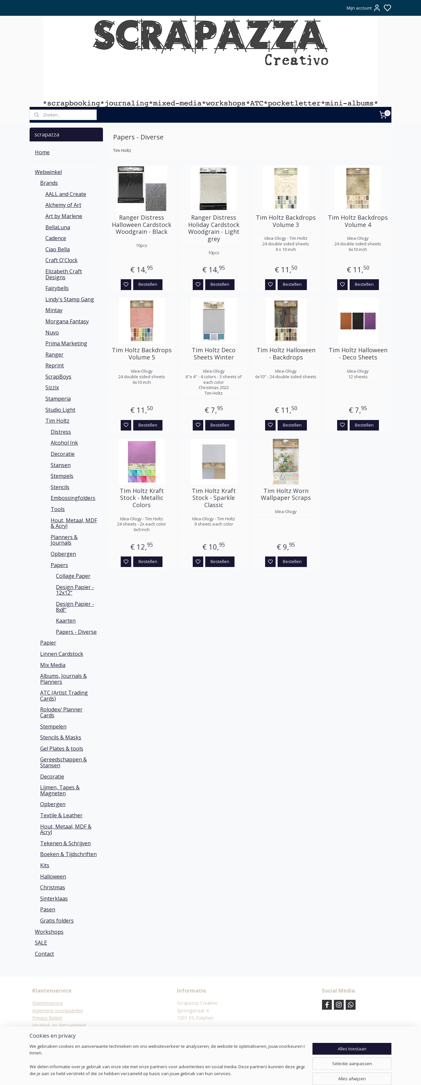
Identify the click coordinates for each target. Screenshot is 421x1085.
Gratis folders (57, 920)
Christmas (52, 887)
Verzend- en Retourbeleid (59, 1025)
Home (42, 152)
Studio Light (60, 409)
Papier (48, 642)
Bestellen (147, 284)
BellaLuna (57, 227)
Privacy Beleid (47, 1018)
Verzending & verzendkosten (62, 1032)
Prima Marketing (66, 343)
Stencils (60, 487)
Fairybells (57, 288)
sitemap (229, 1073)
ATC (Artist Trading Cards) (64, 695)
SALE (41, 942)
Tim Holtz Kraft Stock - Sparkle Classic (214, 498)
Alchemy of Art (63, 205)
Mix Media (52, 665)
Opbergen (63, 553)
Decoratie (63, 453)
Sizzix (52, 387)
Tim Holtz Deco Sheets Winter (213, 354)
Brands (49, 182)
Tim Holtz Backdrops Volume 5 (142, 354)
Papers (59, 565)
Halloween (53, 876)
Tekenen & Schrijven (65, 843)
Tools (58, 509)
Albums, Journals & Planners (63, 678)
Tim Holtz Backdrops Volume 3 (286, 221)
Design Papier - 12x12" (75, 590)
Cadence (55, 238)
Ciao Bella (57, 249)
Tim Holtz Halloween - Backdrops (286, 354)
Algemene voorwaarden (57, 1010)
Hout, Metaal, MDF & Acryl (74, 523)
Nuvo (52, 332)
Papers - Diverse (76, 631)
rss (242, 1073)
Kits (44, 865)
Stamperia (58, 398)
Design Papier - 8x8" (75, 606)
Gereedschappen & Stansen (63, 762)
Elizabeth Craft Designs (63, 274)
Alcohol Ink (64, 442)
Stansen (61, 465)
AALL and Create (65, 194)
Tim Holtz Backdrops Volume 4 (358, 221)
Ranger (54, 354)
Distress (61, 431)
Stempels (62, 476)
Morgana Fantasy (67, 321)
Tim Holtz (57, 420)
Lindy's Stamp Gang (69, 299)
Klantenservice (47, 1003)
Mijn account (364, 8)
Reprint (54, 365)
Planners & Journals (64, 540)
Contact (44, 953)
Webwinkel (48, 172)
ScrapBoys (58, 376)
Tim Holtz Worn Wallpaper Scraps (286, 494)
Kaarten (66, 620)
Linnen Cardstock (61, 653)
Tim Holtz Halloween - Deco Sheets (358, 354)
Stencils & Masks (60, 737)
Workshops (49, 931)
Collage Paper (73, 575)
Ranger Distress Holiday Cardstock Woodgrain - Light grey (213, 228)
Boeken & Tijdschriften (68, 854)
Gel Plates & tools (61, 748)
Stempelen (53, 726)
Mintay (53, 310)
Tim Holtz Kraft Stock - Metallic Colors (142, 498)
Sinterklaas (54, 898)
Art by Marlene (63, 216)
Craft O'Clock (61, 260)
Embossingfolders (73, 498)
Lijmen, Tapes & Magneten (60, 790)
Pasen (47, 909)
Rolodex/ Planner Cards (61, 712)
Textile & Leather (61, 815)
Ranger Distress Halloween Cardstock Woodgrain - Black (141, 224)
